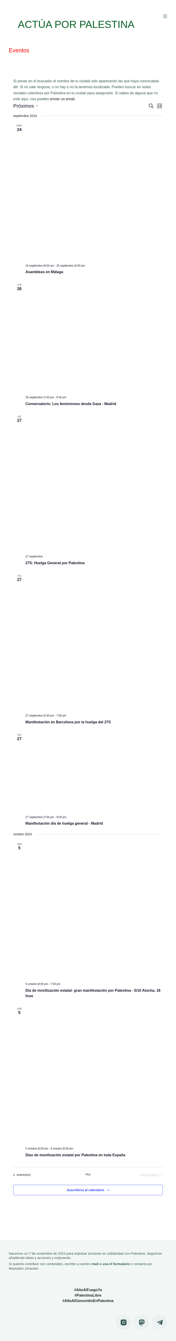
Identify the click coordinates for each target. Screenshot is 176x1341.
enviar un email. (63, 99)
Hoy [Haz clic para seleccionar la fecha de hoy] (88, 1174)
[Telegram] (159, 1322)
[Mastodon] (141, 1322)
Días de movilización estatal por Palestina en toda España (75, 1155)
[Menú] (165, 16)
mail (95, 1264)
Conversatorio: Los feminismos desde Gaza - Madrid (70, 404)
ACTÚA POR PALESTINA (82, 24)
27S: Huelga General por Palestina (55, 563)
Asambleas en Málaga (44, 272)
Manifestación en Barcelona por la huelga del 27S (68, 722)
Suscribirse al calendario (85, 1190)
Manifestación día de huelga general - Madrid (64, 823)
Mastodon (16, 1268)
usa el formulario (116, 1264)
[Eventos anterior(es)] (21, 1175)
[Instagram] (123, 1322)
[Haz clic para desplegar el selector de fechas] (25, 106)
